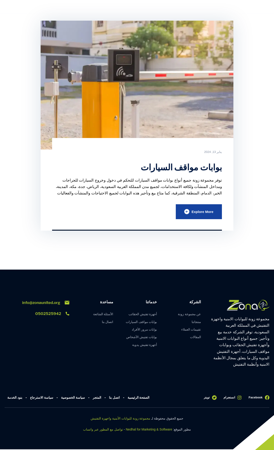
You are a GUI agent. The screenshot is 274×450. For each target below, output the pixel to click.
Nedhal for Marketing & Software (149, 430)
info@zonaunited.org (45, 303)
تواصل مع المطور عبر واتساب (103, 430)
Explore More (198, 212)
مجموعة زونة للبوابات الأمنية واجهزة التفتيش (120, 419)
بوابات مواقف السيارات (178, 167)
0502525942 (52, 314)
